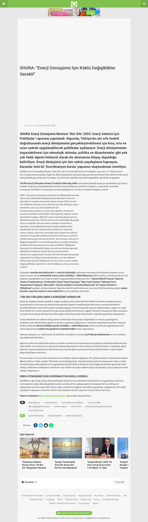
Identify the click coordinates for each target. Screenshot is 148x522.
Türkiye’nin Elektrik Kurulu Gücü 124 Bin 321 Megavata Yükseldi (34, 465)
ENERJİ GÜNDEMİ (55, 416)
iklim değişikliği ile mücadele (39, 406)
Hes (125, 495)
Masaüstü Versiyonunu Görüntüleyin (74, 513)
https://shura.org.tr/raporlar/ (52, 395)
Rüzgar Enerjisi (85, 495)
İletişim (95, 503)
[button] (4, 4)
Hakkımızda (85, 499)
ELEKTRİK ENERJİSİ (36, 416)
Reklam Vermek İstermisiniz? (62, 503)
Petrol (60, 499)
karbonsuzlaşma (60, 406)
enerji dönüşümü (50, 402)
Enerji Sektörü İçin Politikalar (72, 402)
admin (30, 125)
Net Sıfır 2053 (76, 406)
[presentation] (123, 456)
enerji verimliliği (94, 402)
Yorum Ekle (119, 482)
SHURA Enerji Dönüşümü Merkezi (98, 406)
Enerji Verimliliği (53, 495)
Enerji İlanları (84, 503)
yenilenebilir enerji (35, 410)
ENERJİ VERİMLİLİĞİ (74, 416)
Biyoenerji (99, 495)
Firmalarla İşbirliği (110, 499)
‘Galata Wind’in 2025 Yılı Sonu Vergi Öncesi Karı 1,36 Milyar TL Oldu (99, 465)
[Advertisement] (74, 38)
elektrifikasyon (34, 402)
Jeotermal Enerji (113, 495)
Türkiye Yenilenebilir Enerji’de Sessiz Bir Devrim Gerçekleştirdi (66, 465)
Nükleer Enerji (71, 499)
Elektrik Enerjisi (36, 499)
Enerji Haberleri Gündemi (32, 495)
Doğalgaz (50, 499)
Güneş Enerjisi (69, 495)
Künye (96, 499)
